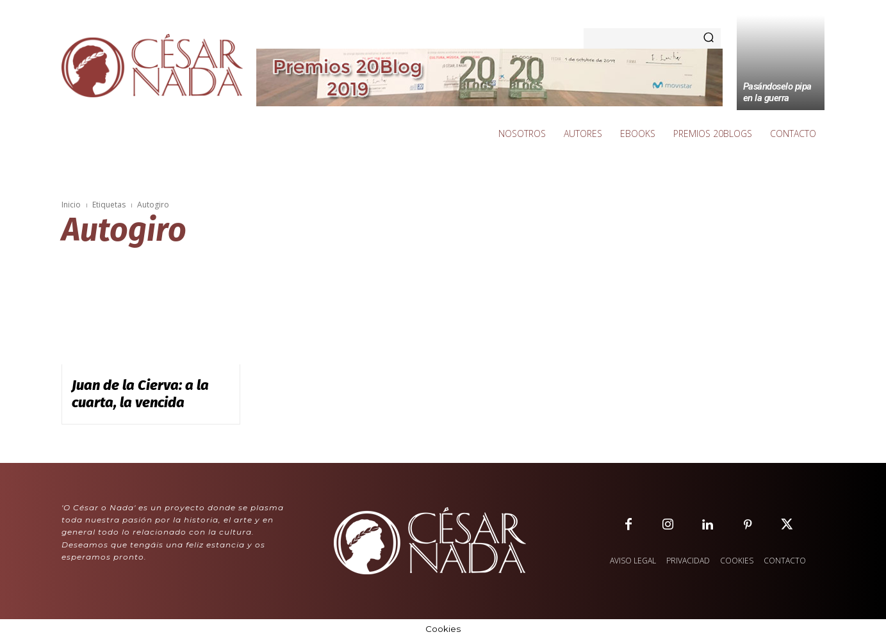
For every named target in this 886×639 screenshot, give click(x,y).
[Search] (708, 38)
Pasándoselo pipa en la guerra (777, 92)
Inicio (71, 204)
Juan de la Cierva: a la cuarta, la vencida (140, 393)
